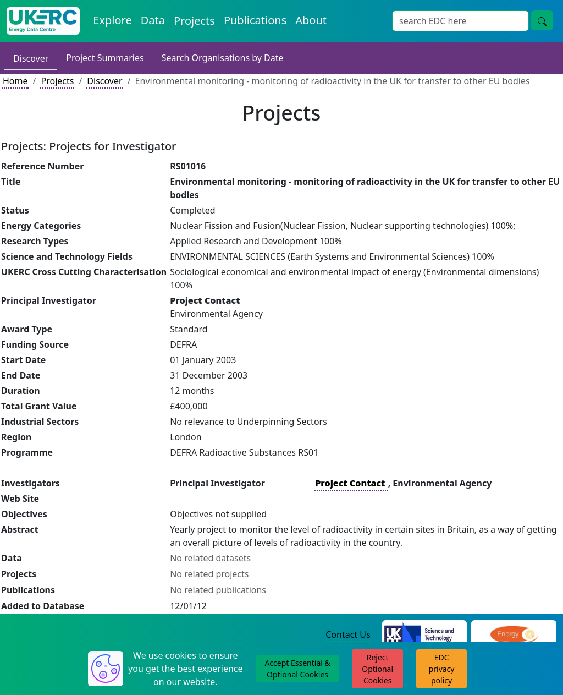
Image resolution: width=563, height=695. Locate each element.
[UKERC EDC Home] (43, 20)
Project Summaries (104, 58)
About (311, 20)
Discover (30, 58)
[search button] (542, 20)
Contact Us (347, 634)
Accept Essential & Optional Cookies (297, 669)
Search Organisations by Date (223, 58)
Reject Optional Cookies (377, 669)
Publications (255, 20)
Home (15, 81)
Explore (112, 20)
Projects (194, 20)
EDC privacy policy (442, 669)
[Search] (460, 20)
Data (153, 20)
